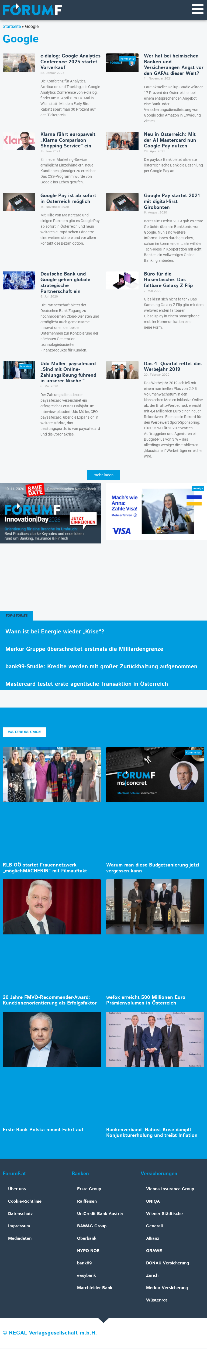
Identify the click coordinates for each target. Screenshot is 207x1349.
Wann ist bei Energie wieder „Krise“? (54, 632)
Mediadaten (20, 1239)
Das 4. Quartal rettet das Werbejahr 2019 (173, 367)
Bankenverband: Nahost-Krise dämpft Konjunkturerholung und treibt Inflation (152, 1133)
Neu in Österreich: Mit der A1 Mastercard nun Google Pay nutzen (170, 141)
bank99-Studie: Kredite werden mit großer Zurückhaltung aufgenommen (101, 667)
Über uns (17, 1190)
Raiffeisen (87, 1202)
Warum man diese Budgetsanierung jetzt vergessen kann (152, 868)
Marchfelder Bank (94, 1288)
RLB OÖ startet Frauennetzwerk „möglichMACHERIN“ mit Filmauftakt (45, 868)
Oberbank (86, 1239)
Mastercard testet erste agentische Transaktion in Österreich (86, 685)
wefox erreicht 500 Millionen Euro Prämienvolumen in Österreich (145, 1001)
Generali (154, 1227)
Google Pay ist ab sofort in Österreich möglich (68, 199)
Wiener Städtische (164, 1214)
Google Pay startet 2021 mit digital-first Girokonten (172, 202)
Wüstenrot (156, 1301)
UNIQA (153, 1202)
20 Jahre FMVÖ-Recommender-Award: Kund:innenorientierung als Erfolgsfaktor (50, 1001)
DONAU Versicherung (167, 1264)
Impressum (19, 1227)
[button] (103, 475)
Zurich (152, 1276)
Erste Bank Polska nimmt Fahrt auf (43, 1130)
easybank (86, 1276)
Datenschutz (20, 1214)
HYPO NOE (88, 1251)
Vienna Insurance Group (170, 1190)
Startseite (12, 27)
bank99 (84, 1264)
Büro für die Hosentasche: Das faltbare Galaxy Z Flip (168, 280)
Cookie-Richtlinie (25, 1202)
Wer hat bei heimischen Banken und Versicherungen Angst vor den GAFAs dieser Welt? (173, 65)
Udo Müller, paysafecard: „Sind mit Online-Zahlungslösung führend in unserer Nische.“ (68, 373)
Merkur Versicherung (167, 1288)
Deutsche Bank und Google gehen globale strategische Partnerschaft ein (65, 283)
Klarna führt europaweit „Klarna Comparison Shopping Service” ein (67, 141)
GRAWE (154, 1251)
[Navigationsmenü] (197, 9)
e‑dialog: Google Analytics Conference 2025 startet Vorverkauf (70, 62)
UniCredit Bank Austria (100, 1214)
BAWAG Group (91, 1227)
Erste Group (89, 1190)
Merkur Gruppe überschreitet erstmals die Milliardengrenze (84, 650)
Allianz (152, 1239)
